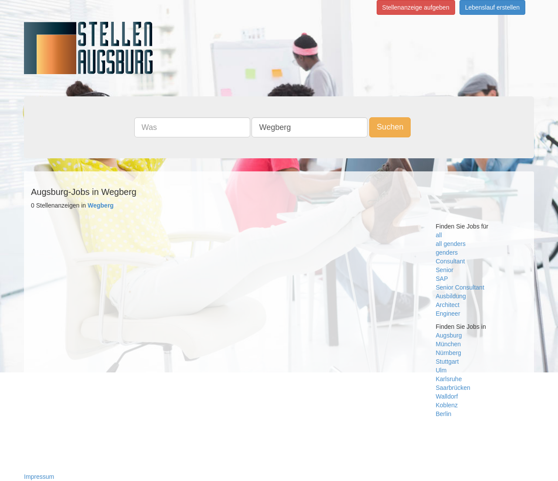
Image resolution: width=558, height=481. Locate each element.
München (448, 344)
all (439, 235)
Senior (444, 269)
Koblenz (447, 405)
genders (447, 252)
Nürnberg (448, 352)
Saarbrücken (453, 387)
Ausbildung (451, 296)
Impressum (39, 476)
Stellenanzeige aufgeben (415, 7)
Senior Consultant (460, 287)
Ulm (441, 370)
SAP (442, 278)
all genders (451, 243)
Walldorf (447, 396)
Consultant (450, 261)
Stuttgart (447, 361)
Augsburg (449, 335)
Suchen (390, 127)
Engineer (448, 313)
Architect (447, 304)
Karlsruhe (449, 378)
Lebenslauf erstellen (492, 7)
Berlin (444, 413)
